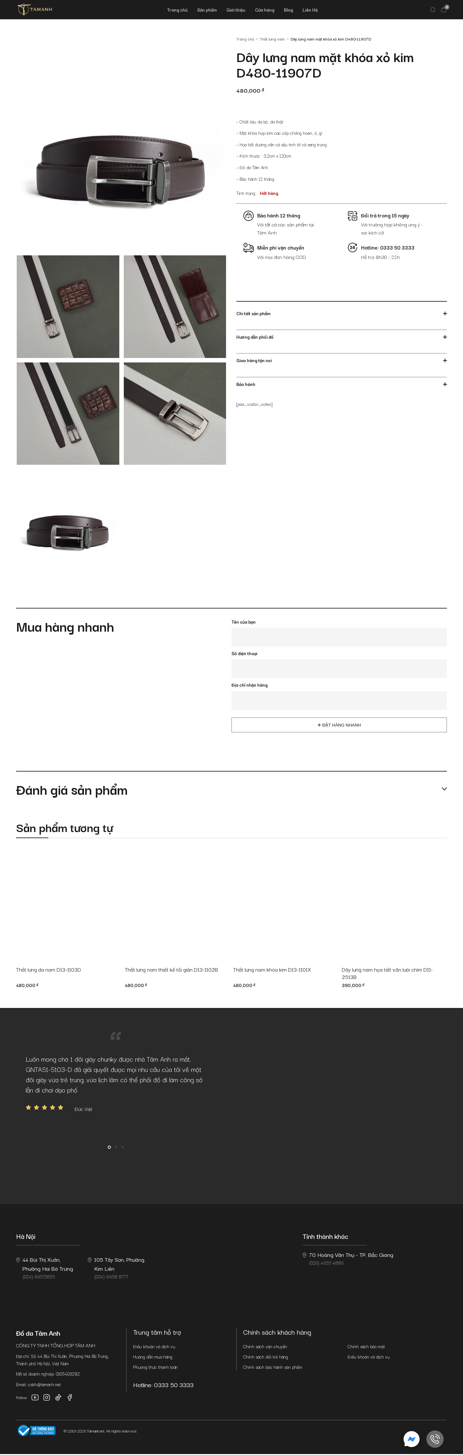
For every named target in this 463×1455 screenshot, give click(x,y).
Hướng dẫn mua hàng (152, 1357)
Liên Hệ (310, 9)
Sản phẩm (207, 9)
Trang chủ (177, 9)
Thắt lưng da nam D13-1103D (51, 970)
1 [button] (109, 1148)
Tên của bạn (244, 621)
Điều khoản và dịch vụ (154, 1347)
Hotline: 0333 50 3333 (166, 1385)
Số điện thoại (244, 653)
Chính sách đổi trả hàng (265, 1357)
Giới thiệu (235, 9)
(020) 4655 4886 (348, 1259)
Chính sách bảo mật (366, 1347)
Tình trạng (245, 193)
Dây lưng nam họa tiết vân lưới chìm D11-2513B (390, 974)
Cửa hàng (264, 9)
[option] (116, 1084)
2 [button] (116, 1148)
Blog (288, 9)
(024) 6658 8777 (116, 1268)
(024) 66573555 (44, 1268)
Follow (21, 1399)
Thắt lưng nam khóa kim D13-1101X (274, 970)
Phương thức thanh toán (155, 1368)
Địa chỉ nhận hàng (250, 684)
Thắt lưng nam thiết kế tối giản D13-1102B (174, 970)
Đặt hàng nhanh (341, 725)
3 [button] (122, 1148)
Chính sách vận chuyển (265, 1347)
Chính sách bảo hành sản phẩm (272, 1368)
